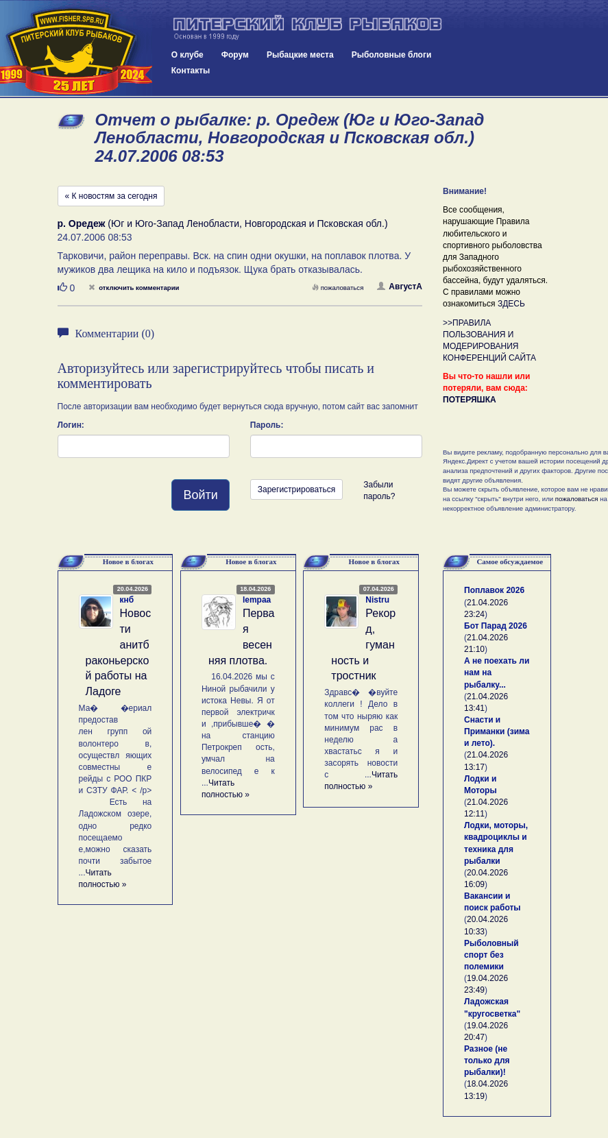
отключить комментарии (133, 287)
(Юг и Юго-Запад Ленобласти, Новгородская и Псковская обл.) (223, 223)
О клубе (187, 55)
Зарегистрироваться (296, 489)
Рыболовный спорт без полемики (491, 955)
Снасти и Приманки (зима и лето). (496, 731)
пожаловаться (338, 287)
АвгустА (399, 286)
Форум (235, 55)
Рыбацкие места (300, 55)
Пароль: (267, 425)
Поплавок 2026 (494, 590)
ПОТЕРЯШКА (469, 399)
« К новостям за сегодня (111, 196)
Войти (200, 495)
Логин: (71, 425)
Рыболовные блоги (392, 55)
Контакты (190, 70)
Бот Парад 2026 (495, 626)
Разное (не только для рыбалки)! (487, 1060)
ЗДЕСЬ (511, 303)
